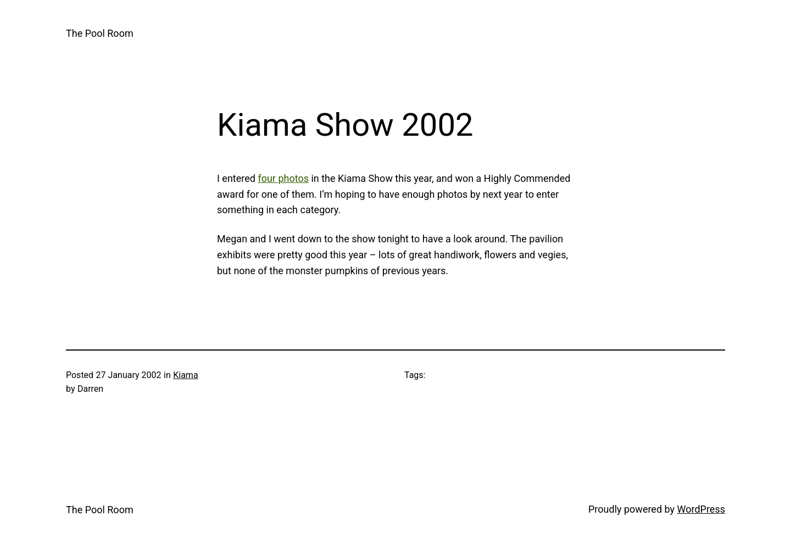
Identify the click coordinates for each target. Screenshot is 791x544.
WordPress (701, 509)
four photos (283, 178)
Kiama (185, 375)
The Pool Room (99, 33)
